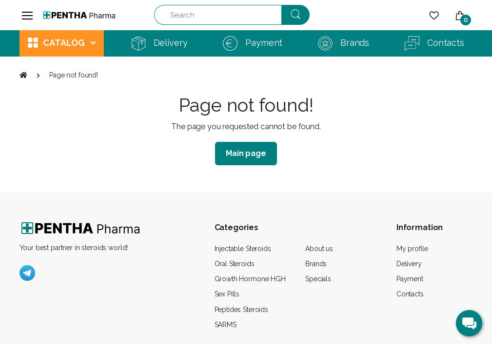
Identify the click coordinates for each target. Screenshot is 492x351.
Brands (316, 264)
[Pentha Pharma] (79, 15)
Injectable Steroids (243, 249)
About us (319, 249)
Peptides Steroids (242, 309)
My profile (412, 249)
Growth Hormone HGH (250, 279)
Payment (409, 279)
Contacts (410, 294)
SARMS (225, 325)
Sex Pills (227, 294)
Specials (318, 279)
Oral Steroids (235, 264)
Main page (246, 153)
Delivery (409, 264)
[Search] (218, 15)
